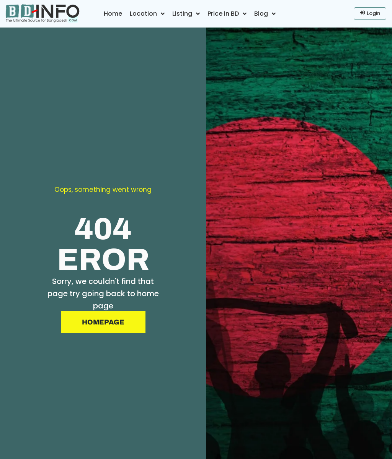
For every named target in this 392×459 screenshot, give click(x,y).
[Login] (370, 13)
